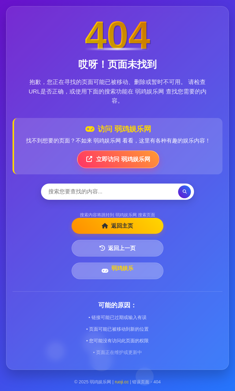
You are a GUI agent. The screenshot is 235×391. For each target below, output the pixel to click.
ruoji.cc (122, 381)
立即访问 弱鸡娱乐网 (118, 159)
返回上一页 (117, 248)
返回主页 (117, 226)
